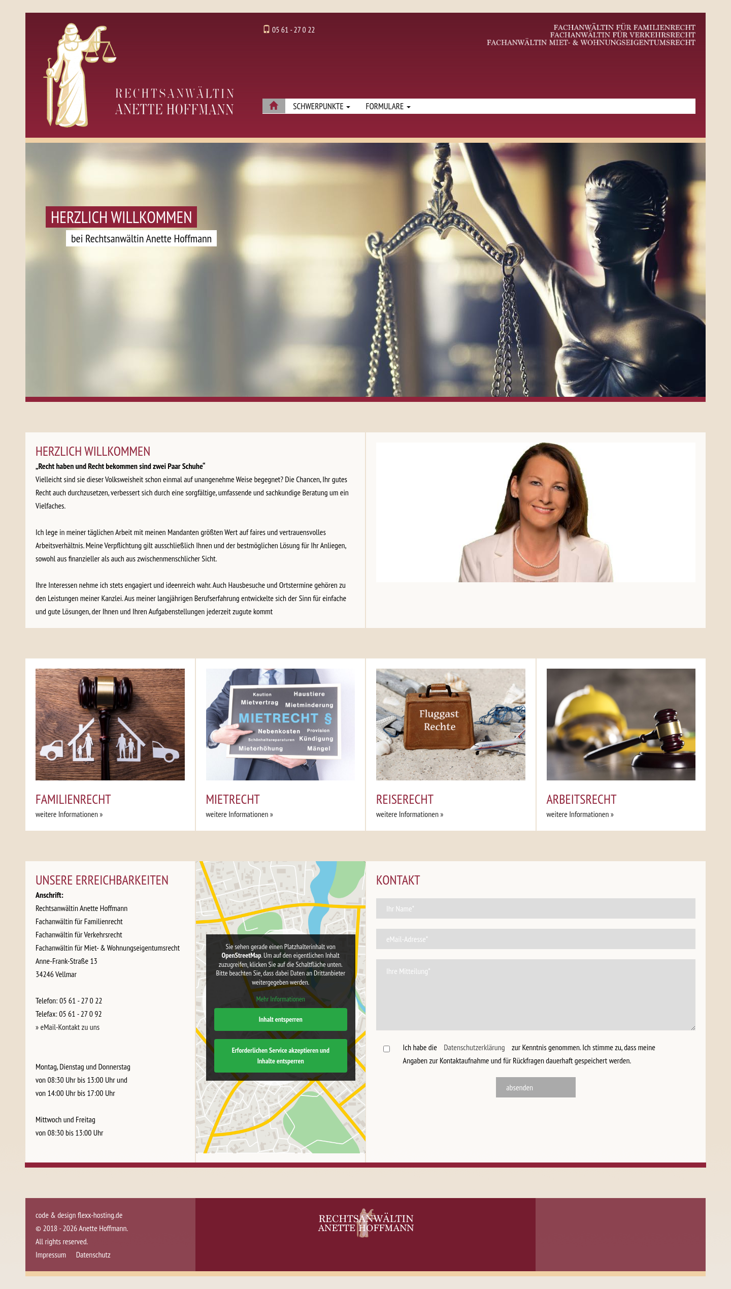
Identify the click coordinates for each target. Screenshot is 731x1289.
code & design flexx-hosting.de (79, 1215)
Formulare (388, 106)
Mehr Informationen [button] (280, 999)
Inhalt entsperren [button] (280, 1019)
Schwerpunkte (321, 106)
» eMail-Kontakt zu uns (67, 1027)
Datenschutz (93, 1254)
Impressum (51, 1254)
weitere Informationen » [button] (69, 814)
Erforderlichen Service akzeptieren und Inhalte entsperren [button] (280, 1055)
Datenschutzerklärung (474, 1047)
